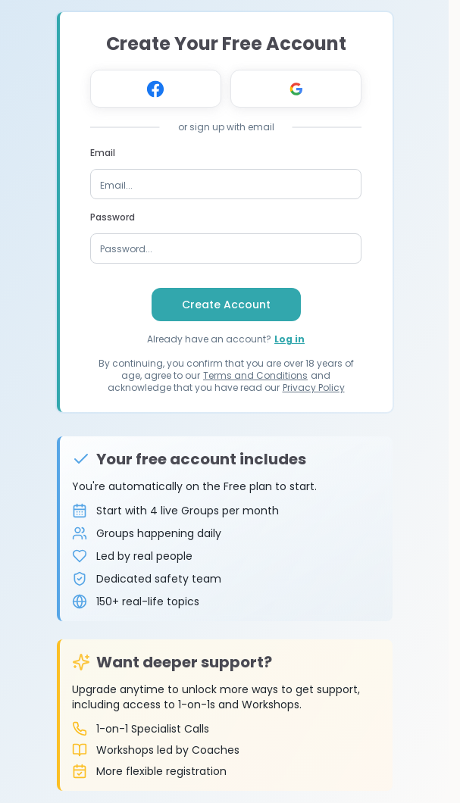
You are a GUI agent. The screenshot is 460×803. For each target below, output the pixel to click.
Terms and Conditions (255, 375)
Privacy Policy (314, 387)
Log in (289, 339)
